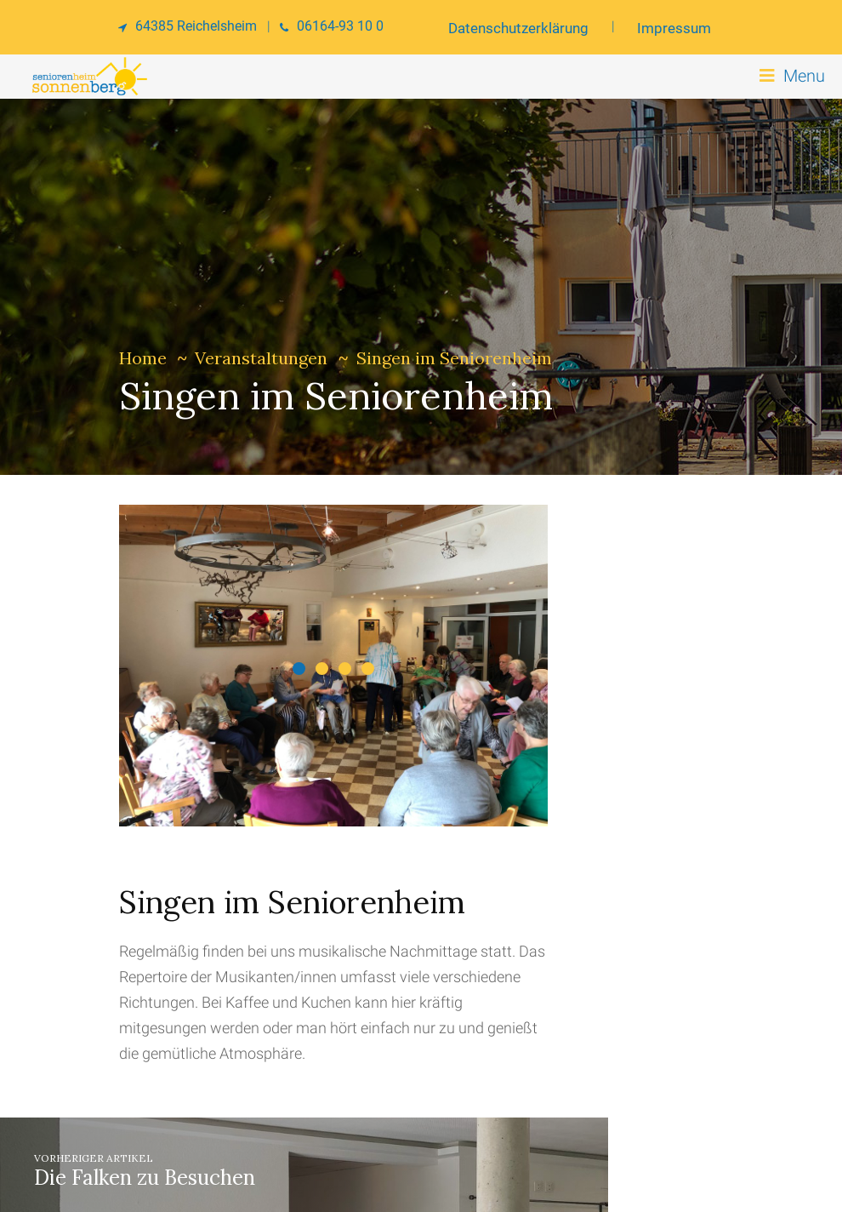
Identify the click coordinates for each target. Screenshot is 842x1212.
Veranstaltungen (261, 358)
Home (143, 358)
